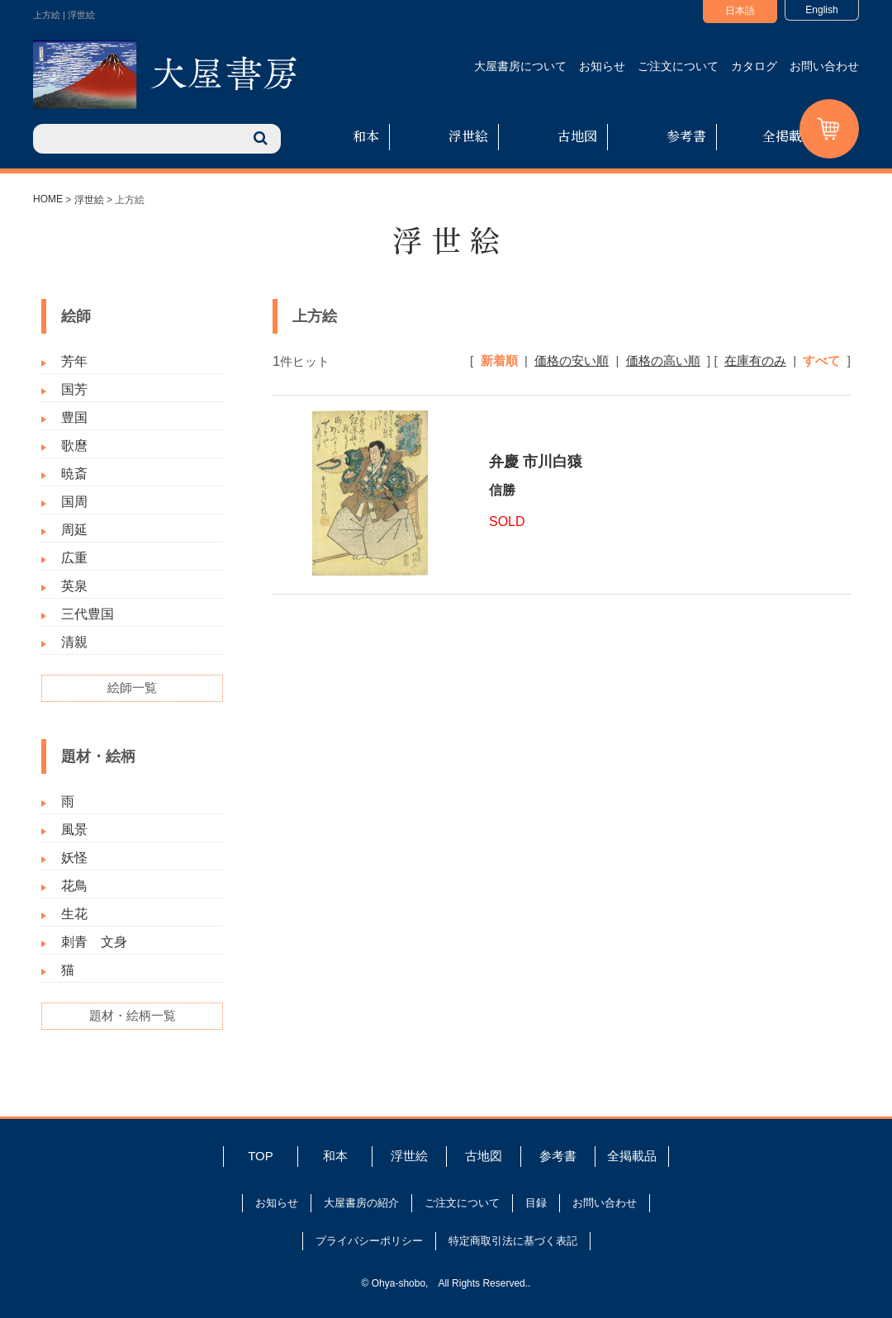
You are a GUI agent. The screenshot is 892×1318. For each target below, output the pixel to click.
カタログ (754, 66)
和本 (366, 135)
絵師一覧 (132, 687)
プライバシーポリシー (369, 1241)
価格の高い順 (663, 360)
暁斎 (74, 474)
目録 (536, 1203)
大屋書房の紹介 (361, 1203)
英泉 (74, 586)
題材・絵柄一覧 (132, 1015)
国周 (74, 502)
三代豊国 (87, 614)
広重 (74, 558)
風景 (74, 830)
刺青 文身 (94, 942)
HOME (48, 199)
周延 (74, 530)
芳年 (74, 361)
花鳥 (74, 886)
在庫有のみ (755, 360)
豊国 (74, 417)
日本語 (740, 11)
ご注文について (678, 66)
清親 (74, 642)
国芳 (74, 389)
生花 (74, 914)
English (821, 10)
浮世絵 (468, 135)
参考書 (686, 135)
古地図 (577, 135)
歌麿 (74, 446)
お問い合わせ (824, 66)
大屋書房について (520, 66)
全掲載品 (788, 135)
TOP (260, 1156)
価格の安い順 (571, 360)
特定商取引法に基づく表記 (512, 1241)
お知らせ (602, 66)
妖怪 (74, 858)
